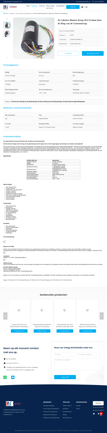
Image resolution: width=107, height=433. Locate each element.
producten (12, 13)
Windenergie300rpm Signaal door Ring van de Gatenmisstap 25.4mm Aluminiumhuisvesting (42, 326)
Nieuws (78, 408)
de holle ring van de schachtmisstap (61, 280)
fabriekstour (66, 408)
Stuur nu (65, 377)
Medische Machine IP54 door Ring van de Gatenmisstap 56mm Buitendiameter (88, 326)
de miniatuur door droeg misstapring (40, 280)
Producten (34, 6)
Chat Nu (73, 7)
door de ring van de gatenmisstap (23, 13)
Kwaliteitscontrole (67, 411)
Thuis (28, 6)
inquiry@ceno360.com (12, 363)
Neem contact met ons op (50, 7)
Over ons (42, 6)
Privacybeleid (18, 430)
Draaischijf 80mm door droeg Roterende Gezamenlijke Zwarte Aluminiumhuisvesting (65, 326)
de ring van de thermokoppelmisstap (18, 280)
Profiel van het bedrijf (68, 406)
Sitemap (65, 414)
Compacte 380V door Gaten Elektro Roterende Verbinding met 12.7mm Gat (19, 326)
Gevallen (78, 405)
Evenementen (60, 6)
